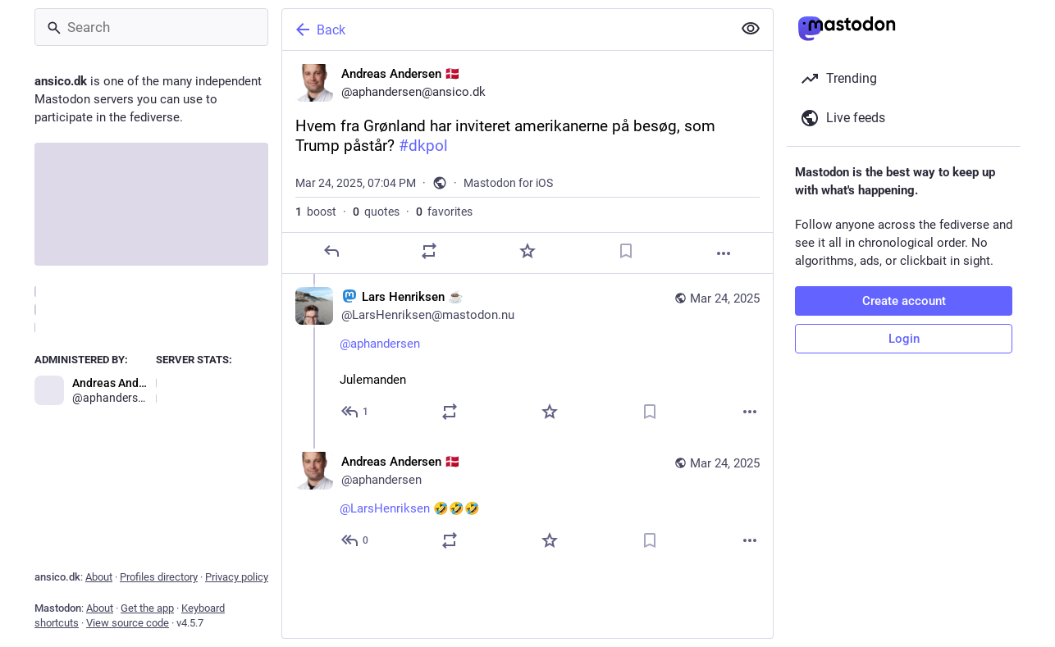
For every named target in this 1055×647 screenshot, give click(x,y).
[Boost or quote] (429, 251)
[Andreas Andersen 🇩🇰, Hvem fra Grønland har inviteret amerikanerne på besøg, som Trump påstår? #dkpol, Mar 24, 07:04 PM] (527, 162)
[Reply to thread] (356, 411)
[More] (723, 253)
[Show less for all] (750, 28)
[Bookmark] (626, 251)
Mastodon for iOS (508, 182)
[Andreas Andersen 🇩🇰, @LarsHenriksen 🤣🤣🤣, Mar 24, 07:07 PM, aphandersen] (527, 503)
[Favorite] (527, 251)
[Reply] (331, 251)
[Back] (505, 29)
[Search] (151, 27)
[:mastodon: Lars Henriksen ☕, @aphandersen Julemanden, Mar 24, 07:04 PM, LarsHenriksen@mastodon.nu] (527, 356)
